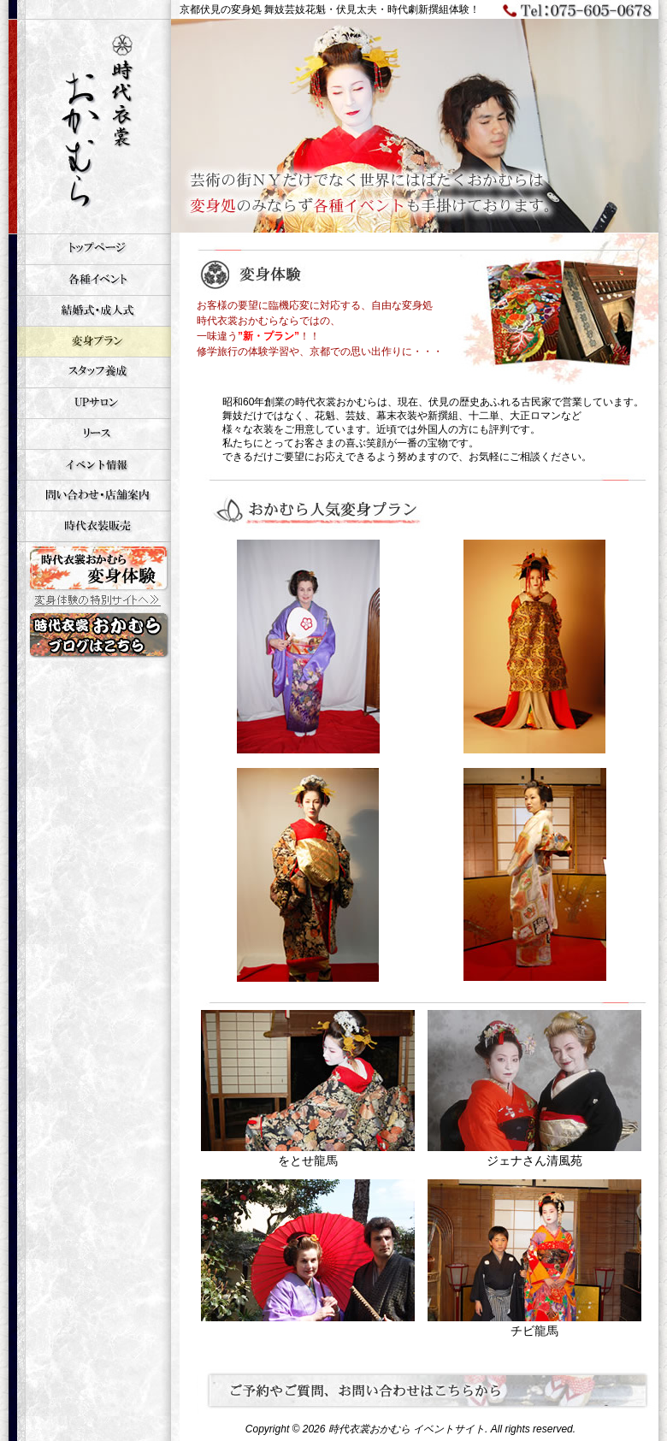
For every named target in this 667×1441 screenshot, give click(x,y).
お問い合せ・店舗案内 (90, 495)
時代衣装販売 (90, 526)
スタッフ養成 (90, 372)
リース (90, 433)
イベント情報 (90, 464)
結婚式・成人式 (90, 310)
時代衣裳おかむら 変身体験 (90, 575)
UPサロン (90, 402)
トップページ (90, 248)
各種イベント (90, 279)
